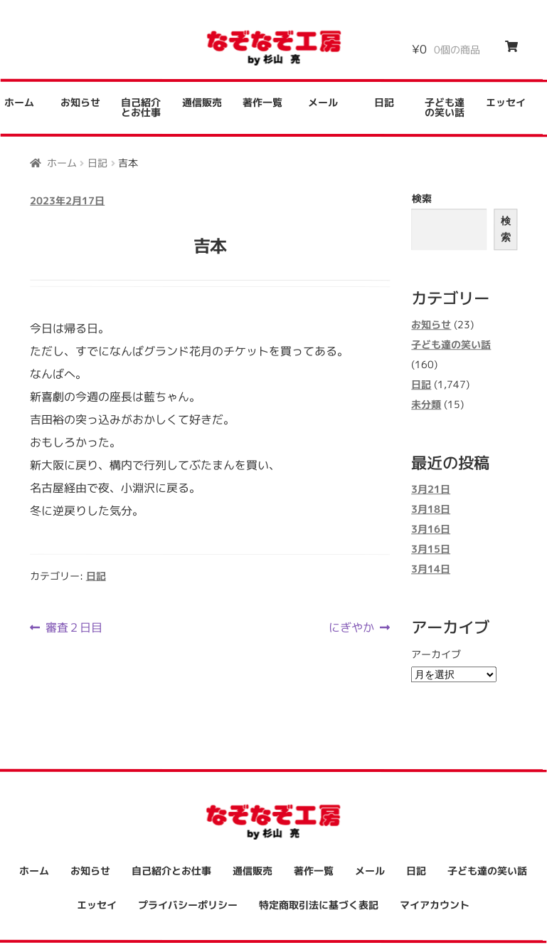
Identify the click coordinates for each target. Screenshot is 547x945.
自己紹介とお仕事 (141, 107)
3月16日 (430, 529)
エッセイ (506, 103)
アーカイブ (436, 654)
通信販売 (202, 102)
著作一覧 (262, 102)
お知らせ (80, 102)
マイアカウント (434, 905)
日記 (384, 102)
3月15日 (430, 549)
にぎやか (351, 627)
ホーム (62, 162)
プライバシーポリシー (188, 905)
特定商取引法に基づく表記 (318, 905)
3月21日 (430, 489)
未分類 (426, 404)
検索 (422, 198)
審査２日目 (73, 627)
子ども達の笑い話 (444, 107)
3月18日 (430, 509)
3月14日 (430, 569)
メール (323, 102)
